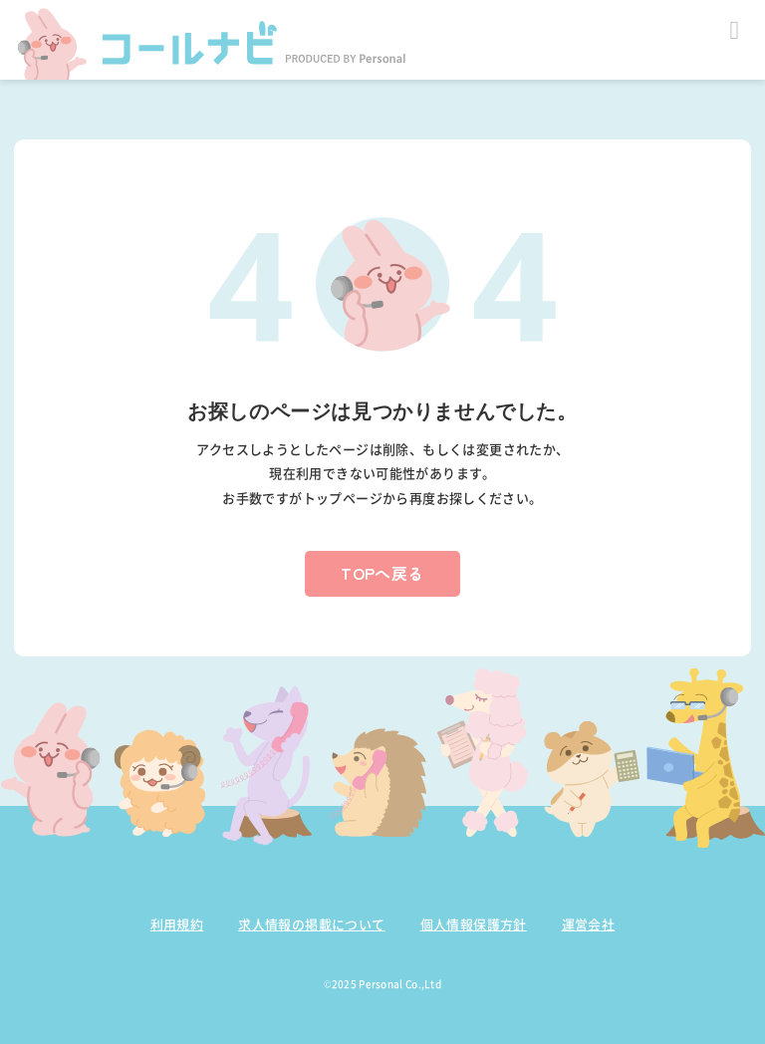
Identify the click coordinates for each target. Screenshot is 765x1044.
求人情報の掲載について (311, 923)
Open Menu (734, 30)
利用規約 (177, 923)
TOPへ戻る (382, 573)
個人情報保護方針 (473, 923)
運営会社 (589, 923)
